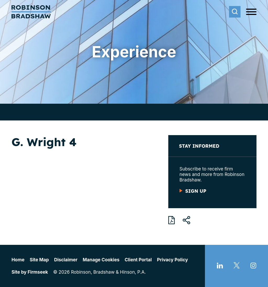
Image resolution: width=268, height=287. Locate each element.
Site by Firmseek (30, 272)
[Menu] (251, 12)
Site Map (39, 259)
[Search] (235, 12)
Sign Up (195, 191)
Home (18, 259)
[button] (186, 220)
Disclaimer (65, 259)
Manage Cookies (101, 259)
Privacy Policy (172, 259)
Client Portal (138, 259)
